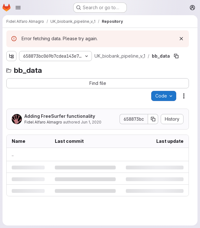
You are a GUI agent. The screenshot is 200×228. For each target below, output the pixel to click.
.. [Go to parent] (13, 154)
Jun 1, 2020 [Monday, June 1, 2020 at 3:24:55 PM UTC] (91, 122)
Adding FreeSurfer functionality (59, 116)
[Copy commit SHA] (153, 119)
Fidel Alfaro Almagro (43, 122)
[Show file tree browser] (11, 56)
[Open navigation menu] (18, 8)
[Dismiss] (181, 38)
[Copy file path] (176, 56)
